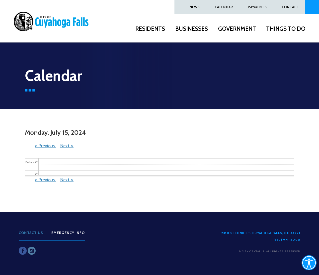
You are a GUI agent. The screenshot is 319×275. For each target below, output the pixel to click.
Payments (257, 7)
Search (312, 7)
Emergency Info (68, 232)
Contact (290, 7)
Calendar (224, 7)
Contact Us (31, 232)
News (195, 7)
